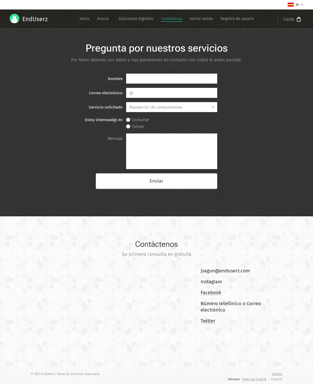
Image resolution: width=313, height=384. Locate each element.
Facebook (211, 292)
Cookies (277, 374)
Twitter (208, 321)
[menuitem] (214, 19)
